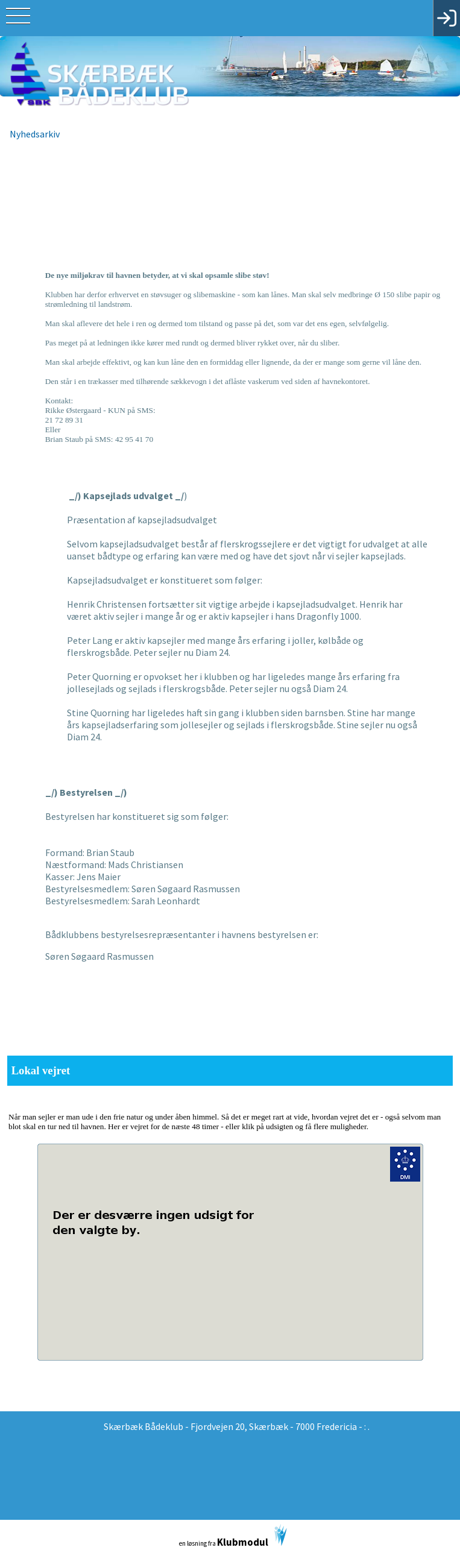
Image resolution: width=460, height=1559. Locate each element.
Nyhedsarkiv (35, 134)
